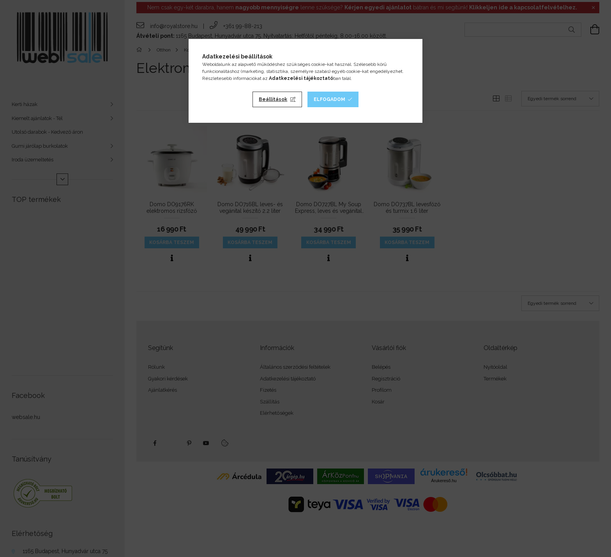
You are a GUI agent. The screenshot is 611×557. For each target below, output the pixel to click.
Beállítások (273, 99)
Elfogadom (329, 99)
